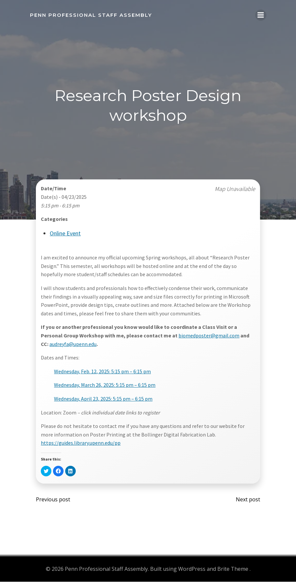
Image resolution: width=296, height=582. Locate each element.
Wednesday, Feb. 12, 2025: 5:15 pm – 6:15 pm (102, 371)
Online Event (65, 233)
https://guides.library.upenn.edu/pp (81, 443)
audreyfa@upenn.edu (73, 344)
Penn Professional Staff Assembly (91, 15)
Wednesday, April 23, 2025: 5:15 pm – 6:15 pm (103, 399)
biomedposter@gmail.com (209, 336)
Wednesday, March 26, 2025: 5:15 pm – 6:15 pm (105, 385)
